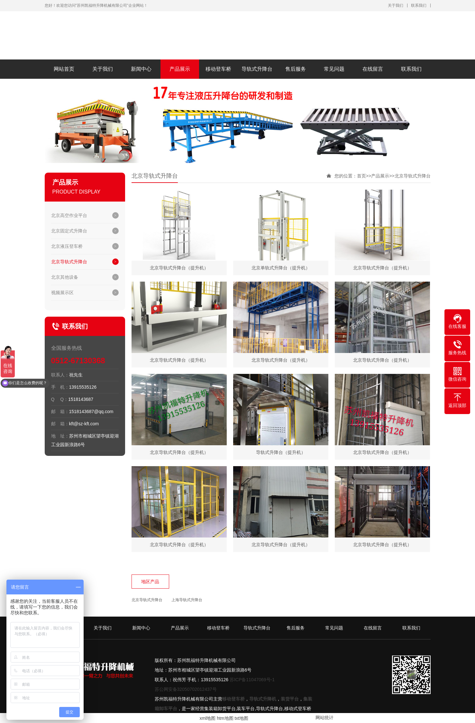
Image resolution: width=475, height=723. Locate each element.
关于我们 (395, 5)
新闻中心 (141, 69)
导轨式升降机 (262, 698)
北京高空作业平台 (69, 215)
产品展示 (179, 69)
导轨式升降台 (257, 69)
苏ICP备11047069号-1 (252, 679)
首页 (361, 175)
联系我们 (418, 5)
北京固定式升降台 (69, 230)
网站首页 (64, 69)
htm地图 (225, 718)
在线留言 (372, 69)
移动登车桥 (218, 69)
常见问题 (334, 69)
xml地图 (208, 718)
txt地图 (241, 718)
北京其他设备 (64, 277)
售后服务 (295, 69)
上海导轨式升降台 (186, 600)
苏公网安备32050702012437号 (186, 689)
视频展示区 (62, 292)
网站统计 (324, 717)
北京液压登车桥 (67, 246)
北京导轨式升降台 (69, 261)
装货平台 (290, 698)
